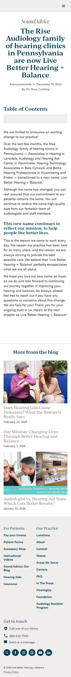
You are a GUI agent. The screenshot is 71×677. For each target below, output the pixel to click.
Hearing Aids (12, 577)
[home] (27, 6)
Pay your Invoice (15, 535)
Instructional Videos (12, 557)
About (40, 542)
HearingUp (43, 590)
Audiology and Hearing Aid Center (31, 160)
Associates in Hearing (44, 153)
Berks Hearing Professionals (32, 170)
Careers (41, 569)
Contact (41, 549)
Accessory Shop (15, 549)
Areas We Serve (47, 562)
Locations (43, 535)
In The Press (44, 583)
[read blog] (36, 392)
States (40, 556)
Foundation (44, 597)
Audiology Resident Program (49, 605)
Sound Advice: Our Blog (16, 568)
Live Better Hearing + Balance (35, 179)
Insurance (10, 584)
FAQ (39, 576)
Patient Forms (13, 542)
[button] (63, 6)
